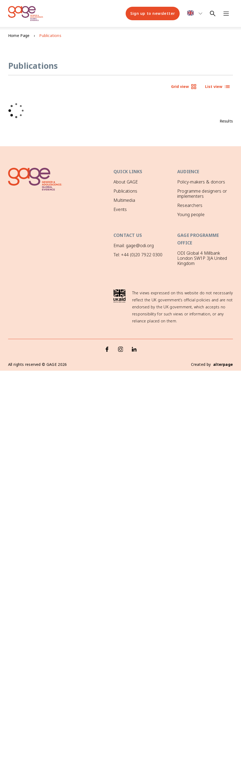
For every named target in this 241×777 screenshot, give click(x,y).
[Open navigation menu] (226, 13)
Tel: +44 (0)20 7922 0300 (137, 254)
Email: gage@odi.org (133, 245)
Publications (125, 191)
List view (217, 86)
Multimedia (124, 200)
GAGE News (125, 218)
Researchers (189, 205)
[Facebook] (107, 340)
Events (120, 209)
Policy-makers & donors (201, 182)
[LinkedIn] (134, 340)
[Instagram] (120, 340)
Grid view (184, 86)
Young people (191, 214)
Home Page (18, 35)
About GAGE (125, 182)
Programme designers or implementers (202, 193)
